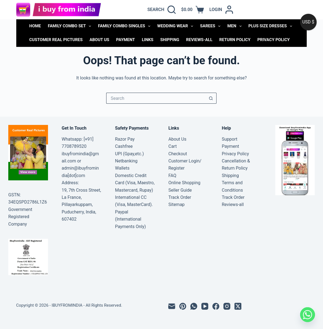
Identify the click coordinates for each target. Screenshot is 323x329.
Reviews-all (199, 39)
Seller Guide (180, 190)
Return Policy (234, 39)
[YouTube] (204, 306)
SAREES (211, 26)
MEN (235, 26)
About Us (99, 39)
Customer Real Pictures (55, 39)
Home (35, 25)
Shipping (169, 39)
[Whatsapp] (307, 314)
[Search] (161, 10)
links (147, 39)
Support (229, 139)
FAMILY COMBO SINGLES (125, 26)
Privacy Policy (273, 39)
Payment (125, 39)
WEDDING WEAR (176, 26)
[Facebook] (215, 306)
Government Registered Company (20, 217)
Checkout (178, 153)
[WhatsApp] (193, 306)
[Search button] (211, 98)
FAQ (173, 175)
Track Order (180, 197)
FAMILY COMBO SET (71, 26)
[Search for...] (155, 98)
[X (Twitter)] (237, 306)
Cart (173, 146)
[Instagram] (226, 306)
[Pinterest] (182, 306)
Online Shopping (185, 182)
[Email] (171, 306)
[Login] (221, 10)
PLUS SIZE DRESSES (271, 26)
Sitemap (177, 204)
